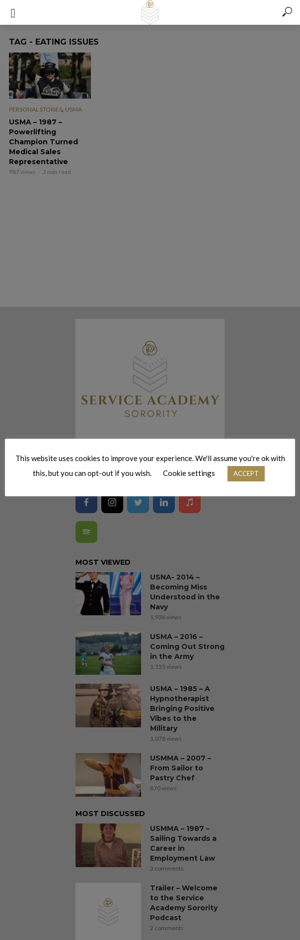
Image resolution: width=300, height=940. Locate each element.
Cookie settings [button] (189, 473)
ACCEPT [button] (246, 473)
